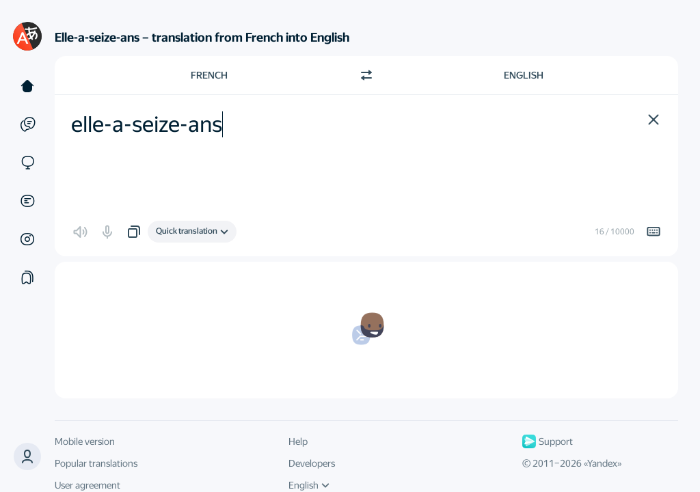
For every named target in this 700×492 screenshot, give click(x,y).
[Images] (27, 239)
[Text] (27, 86)
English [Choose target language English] (523, 75)
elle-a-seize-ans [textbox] (146, 124)
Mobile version (85, 441)
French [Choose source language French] (209, 75)
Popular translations (96, 463)
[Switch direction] (366, 75)
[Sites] (27, 162)
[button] (27, 456)
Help (298, 441)
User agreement (87, 485)
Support (547, 441)
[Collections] (27, 277)
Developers (311, 463)
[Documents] (27, 201)
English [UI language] (308, 485)
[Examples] (27, 124)
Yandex (602, 463)
